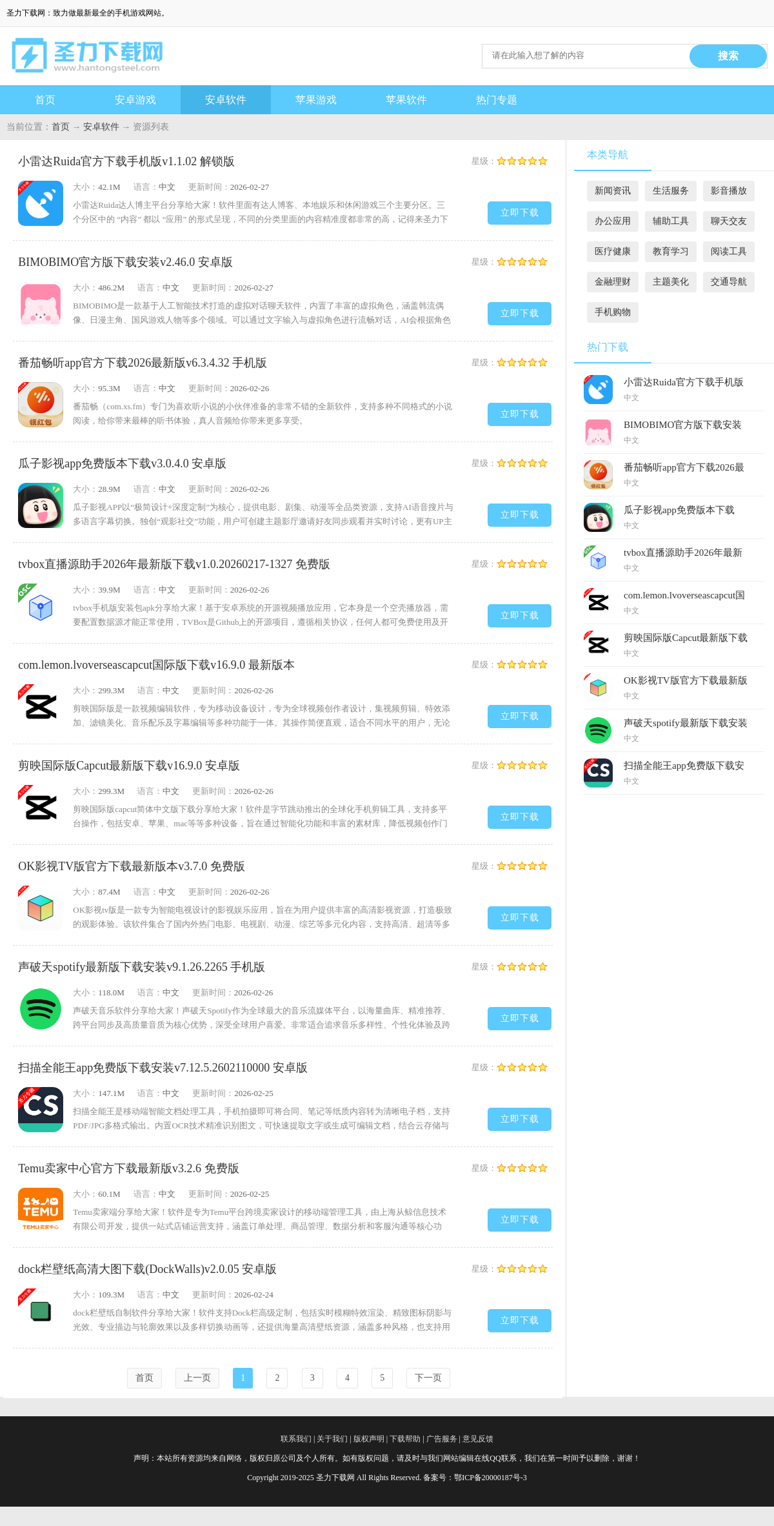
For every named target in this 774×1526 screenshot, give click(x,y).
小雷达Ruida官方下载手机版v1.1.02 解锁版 (126, 161)
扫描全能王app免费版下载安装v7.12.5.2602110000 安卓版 (162, 1067)
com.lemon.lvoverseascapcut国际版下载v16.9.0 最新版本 (156, 664)
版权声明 (368, 1438)
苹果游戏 (316, 99)
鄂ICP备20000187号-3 (490, 1477)
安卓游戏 (135, 99)
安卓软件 (225, 99)
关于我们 (332, 1438)
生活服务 (671, 191)
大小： (85, 187)
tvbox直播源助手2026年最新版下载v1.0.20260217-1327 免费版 (174, 564)
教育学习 (671, 251)
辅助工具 (671, 221)
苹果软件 (406, 99)
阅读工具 (729, 251)
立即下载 (520, 213)
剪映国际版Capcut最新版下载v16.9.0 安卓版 (129, 765)
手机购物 (613, 312)
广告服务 (441, 1438)
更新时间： (209, 187)
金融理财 (613, 282)
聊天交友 (729, 221)
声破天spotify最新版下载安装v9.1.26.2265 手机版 (141, 967)
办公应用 (613, 221)
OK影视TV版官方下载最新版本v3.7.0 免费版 (131, 866)
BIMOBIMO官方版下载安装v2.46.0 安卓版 (125, 262)
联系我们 (296, 1438)
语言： (146, 187)
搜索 (728, 55)
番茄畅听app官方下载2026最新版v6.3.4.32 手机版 (142, 362)
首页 (45, 99)
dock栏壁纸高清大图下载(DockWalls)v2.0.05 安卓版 (147, 1269)
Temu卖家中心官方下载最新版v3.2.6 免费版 (128, 1168)
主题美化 (671, 282)
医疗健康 (613, 251)
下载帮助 (405, 1438)
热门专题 (496, 99)
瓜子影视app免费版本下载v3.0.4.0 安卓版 (122, 463)
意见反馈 (477, 1438)
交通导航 (729, 282)
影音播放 (729, 191)
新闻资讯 (613, 191)
